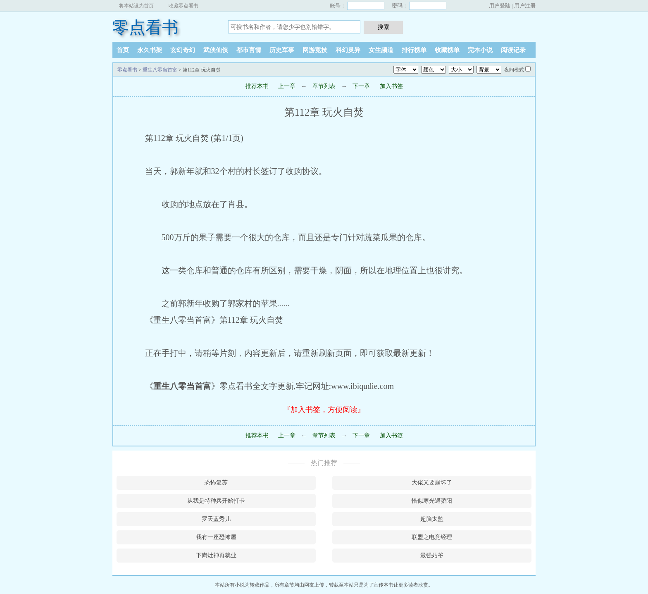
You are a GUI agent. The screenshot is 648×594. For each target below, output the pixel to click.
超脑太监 (431, 519)
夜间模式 (514, 70)
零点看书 (145, 27)
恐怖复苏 (216, 482)
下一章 (361, 86)
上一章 (286, 86)
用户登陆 (499, 5)
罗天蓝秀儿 (216, 519)
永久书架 (149, 50)
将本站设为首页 (136, 6)
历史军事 (281, 50)
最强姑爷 (431, 555)
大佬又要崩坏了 (432, 482)
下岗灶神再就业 (216, 555)
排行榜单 (414, 50)
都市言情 (248, 50)
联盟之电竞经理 (432, 537)
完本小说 (480, 50)
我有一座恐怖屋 (216, 537)
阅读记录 (513, 50)
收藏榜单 (447, 50)
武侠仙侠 (215, 50)
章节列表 (324, 86)
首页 (123, 50)
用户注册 (525, 5)
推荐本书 (257, 86)
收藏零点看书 (183, 6)
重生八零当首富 (160, 70)
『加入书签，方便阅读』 (324, 410)
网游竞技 (315, 50)
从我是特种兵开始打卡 (216, 501)
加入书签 (391, 86)
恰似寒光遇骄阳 (432, 501)
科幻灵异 (348, 50)
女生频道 (381, 50)
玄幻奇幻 (182, 50)
